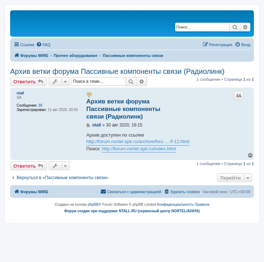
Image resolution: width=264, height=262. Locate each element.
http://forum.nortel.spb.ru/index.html (139, 148)
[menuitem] (43, 44)
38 (40, 105)
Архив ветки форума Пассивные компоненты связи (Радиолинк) (117, 71)
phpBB (93, 205)
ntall (20, 93)
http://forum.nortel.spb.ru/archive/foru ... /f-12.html (137, 141)
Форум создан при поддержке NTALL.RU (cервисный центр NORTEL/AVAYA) (132, 211)
